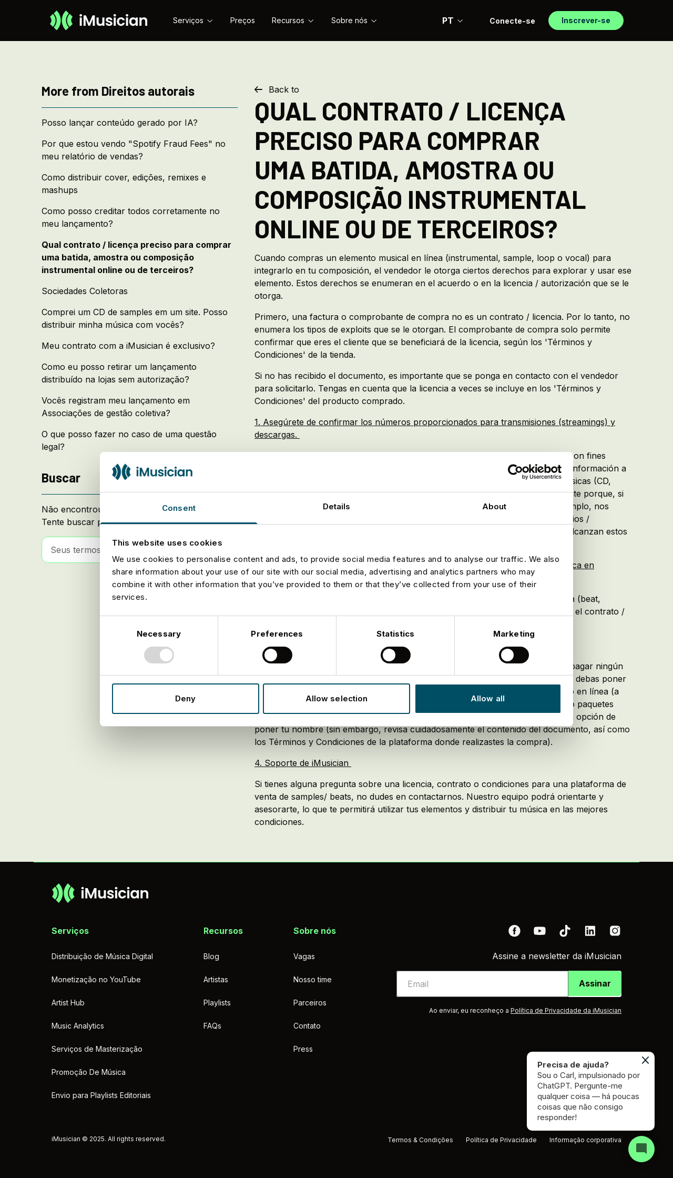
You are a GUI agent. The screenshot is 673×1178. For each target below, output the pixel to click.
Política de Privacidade (501, 1140)
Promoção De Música (89, 1072)
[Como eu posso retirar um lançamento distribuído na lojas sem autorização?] (140, 373)
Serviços (193, 20)
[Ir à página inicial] (98, 21)
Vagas (304, 956)
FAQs (212, 1025)
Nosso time (312, 979)
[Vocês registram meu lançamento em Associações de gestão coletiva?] (140, 406)
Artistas (215, 979)
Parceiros (310, 1002)
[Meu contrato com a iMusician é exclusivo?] (140, 345)
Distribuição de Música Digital (102, 956)
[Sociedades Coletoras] (140, 291)
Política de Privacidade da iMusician (566, 1010)
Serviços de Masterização (97, 1048)
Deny (185, 698)
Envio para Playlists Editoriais (101, 1095)
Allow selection (336, 698)
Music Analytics (78, 1025)
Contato (307, 1025)
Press (303, 1048)
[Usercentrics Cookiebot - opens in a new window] (516, 472)
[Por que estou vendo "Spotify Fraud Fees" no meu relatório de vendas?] (140, 150)
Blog (211, 956)
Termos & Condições (420, 1140)
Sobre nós (354, 20)
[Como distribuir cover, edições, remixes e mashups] (140, 183)
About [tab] (494, 506)
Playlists (217, 1002)
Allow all (488, 698)
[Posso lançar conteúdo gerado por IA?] (140, 122)
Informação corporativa (585, 1140)
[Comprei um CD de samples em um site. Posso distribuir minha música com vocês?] (140, 318)
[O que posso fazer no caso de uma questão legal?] (140, 440)
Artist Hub (68, 1002)
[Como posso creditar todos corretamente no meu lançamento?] (140, 217)
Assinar (595, 983)
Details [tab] (337, 506)
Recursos (293, 20)
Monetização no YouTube (96, 979)
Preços (242, 20)
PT (453, 20)
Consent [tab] (179, 508)
